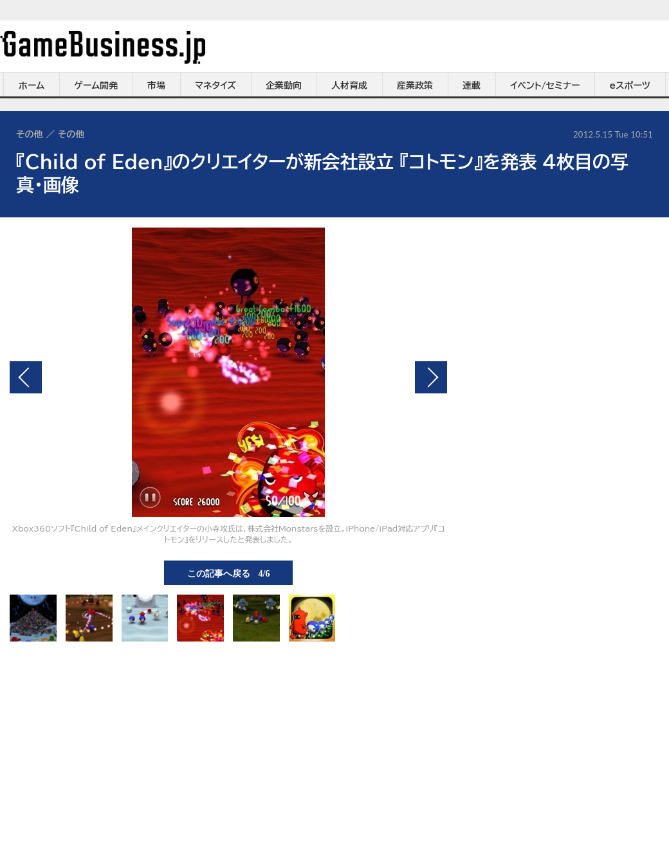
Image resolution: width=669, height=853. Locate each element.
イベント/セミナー (545, 85)
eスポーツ (630, 85)
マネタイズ (215, 85)
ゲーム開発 (96, 85)
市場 (156, 85)
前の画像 (26, 377)
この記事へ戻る (228, 572)
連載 (472, 85)
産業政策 (415, 85)
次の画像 (431, 377)
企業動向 (284, 85)
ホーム (31, 85)
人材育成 (349, 85)
